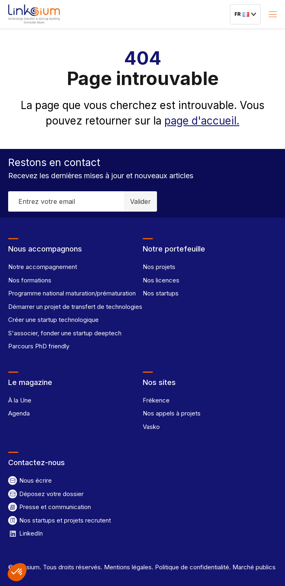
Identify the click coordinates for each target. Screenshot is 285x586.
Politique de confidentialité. (192, 567)
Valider (140, 201)
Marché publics (253, 567)
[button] (17, 572)
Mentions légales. (127, 567)
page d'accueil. (201, 120)
